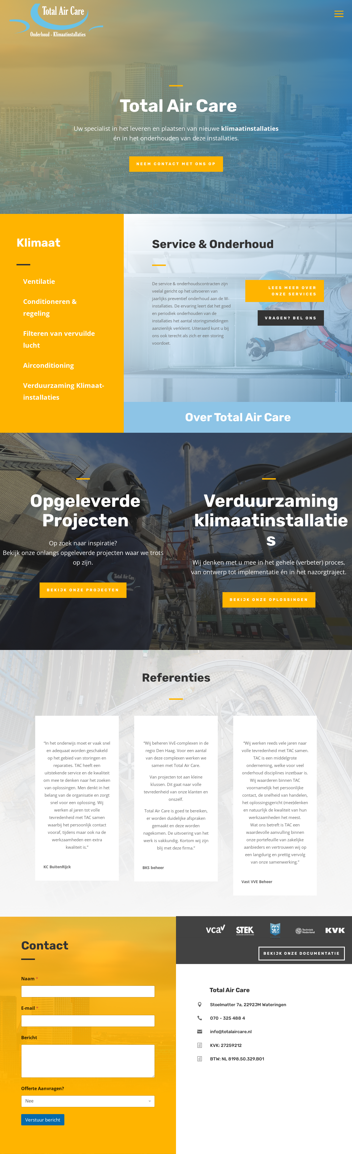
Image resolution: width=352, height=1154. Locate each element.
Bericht (29, 1037)
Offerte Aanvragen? (42, 1088)
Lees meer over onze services (292, 291)
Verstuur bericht (42, 1120)
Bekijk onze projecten (83, 590)
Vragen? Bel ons (291, 318)
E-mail (29, 1008)
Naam (29, 978)
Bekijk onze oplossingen (269, 599)
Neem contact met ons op (176, 164)
